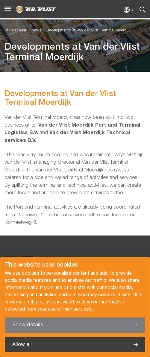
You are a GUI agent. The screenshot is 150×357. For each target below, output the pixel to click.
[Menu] (7, 9)
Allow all (22, 344)
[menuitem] (33, 30)
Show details (27, 325)
